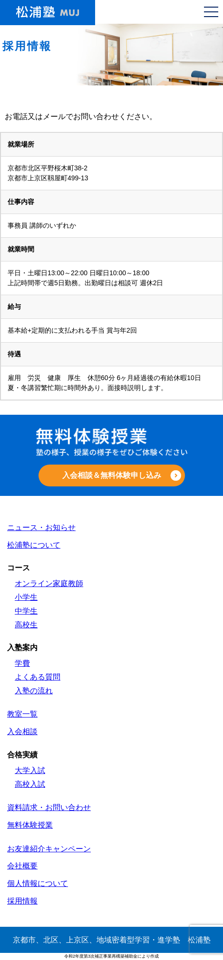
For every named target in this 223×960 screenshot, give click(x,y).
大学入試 (30, 770)
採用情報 (22, 901)
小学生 (26, 597)
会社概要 (22, 866)
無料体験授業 (30, 825)
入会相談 (22, 731)
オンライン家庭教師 (49, 583)
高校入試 (30, 784)
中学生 (26, 611)
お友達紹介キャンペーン (49, 849)
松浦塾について (33, 545)
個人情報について (37, 883)
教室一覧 (22, 714)
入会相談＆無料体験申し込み (111, 475)
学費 (22, 663)
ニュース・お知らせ (41, 527)
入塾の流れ (34, 691)
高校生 (26, 625)
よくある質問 (37, 677)
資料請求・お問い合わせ (49, 807)
